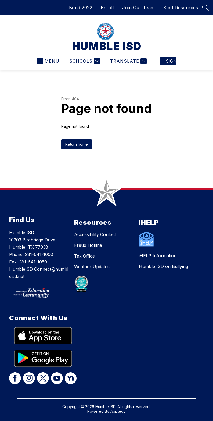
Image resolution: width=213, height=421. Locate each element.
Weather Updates (92, 266)
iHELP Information (157, 255)
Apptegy (118, 411)
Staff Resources (180, 7)
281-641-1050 (33, 262)
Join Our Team (138, 7)
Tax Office (84, 256)
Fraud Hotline (88, 245)
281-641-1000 (39, 254)
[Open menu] (48, 61)
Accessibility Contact (95, 234)
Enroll (107, 7)
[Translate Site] (128, 61)
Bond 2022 (80, 7)
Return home (76, 144)
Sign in (171, 61)
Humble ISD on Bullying (163, 266)
